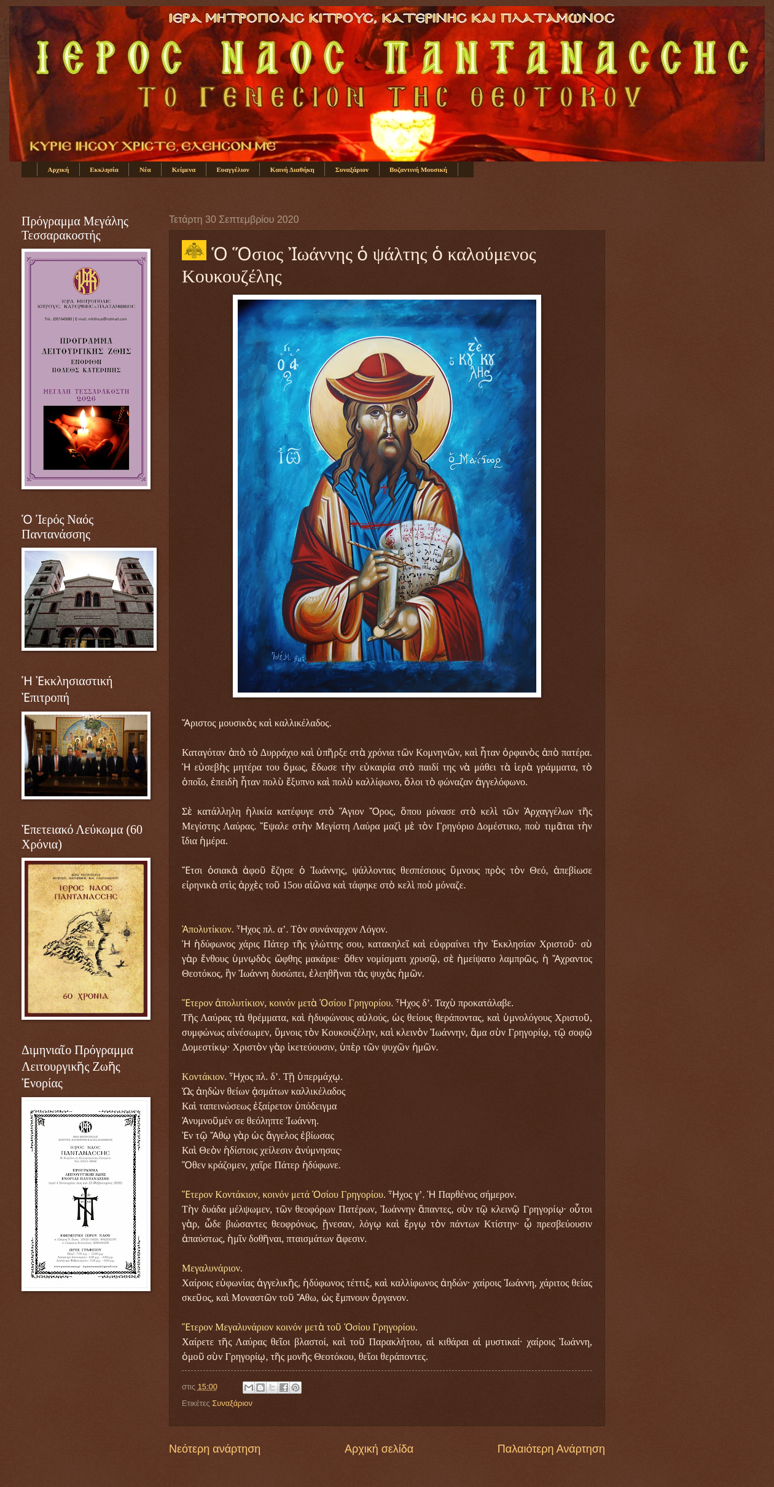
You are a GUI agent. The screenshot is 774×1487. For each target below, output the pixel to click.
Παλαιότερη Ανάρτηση (551, 1449)
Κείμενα (184, 169)
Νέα (145, 169)
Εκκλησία (104, 169)
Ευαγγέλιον (232, 169)
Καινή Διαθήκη (292, 169)
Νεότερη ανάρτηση (214, 1449)
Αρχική (58, 169)
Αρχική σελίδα (379, 1449)
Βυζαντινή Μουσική (418, 169)
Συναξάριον (352, 169)
